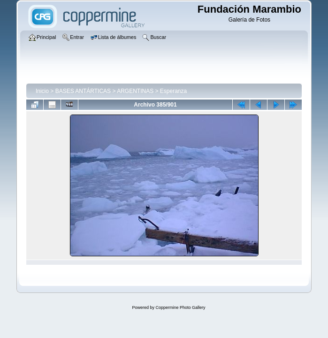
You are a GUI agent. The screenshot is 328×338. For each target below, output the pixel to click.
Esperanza (173, 91)
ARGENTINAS (135, 91)
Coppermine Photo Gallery (180, 307)
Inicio (42, 91)
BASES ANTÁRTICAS (83, 91)
